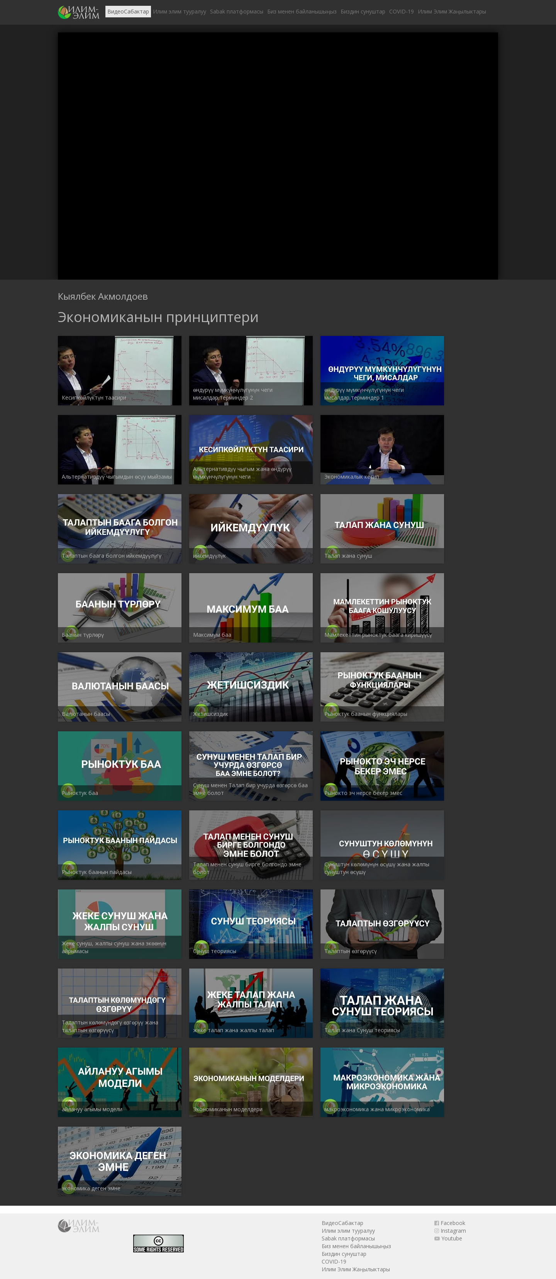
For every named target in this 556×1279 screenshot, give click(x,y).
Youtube (448, 1238)
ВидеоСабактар (128, 11)
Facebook (449, 1223)
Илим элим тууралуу (179, 11)
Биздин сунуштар (363, 11)
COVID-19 (401, 11)
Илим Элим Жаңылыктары (452, 11)
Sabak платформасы (236, 11)
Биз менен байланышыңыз (302, 11)
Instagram (450, 1230)
